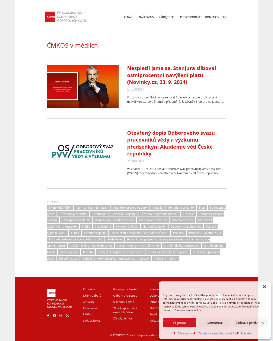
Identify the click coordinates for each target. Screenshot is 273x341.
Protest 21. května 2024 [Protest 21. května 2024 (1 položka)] (205, 233)
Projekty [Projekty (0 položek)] (178, 233)
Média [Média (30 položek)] (86, 227)
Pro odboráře (190, 17)
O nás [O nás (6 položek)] (75, 233)
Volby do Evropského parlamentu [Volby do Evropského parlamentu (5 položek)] (120, 252)
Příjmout (179, 323)
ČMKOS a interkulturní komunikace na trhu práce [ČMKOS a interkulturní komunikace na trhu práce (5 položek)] (116, 258)
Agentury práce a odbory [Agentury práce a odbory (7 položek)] (130, 207)
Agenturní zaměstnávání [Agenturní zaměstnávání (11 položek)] (92, 207)
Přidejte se (167, 17)
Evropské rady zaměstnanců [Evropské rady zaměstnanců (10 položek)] (160, 214)
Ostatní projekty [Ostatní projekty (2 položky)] (95, 233)
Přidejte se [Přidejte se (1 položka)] (114, 239)
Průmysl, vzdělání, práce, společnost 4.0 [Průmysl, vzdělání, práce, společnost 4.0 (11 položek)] (76, 239)
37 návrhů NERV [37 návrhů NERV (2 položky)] (60, 207)
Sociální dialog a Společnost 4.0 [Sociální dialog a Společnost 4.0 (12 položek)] (91, 246)
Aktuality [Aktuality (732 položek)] (157, 207)
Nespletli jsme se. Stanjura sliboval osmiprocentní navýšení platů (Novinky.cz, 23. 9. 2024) (171, 74)
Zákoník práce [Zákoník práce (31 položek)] (68, 258)
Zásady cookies (187, 333)
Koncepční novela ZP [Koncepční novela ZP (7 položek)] (76, 220)
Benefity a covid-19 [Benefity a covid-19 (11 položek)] (181, 207)
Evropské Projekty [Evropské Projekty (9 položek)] (123, 214)
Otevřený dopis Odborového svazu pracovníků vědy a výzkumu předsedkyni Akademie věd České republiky (171, 143)
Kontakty (246, 333)
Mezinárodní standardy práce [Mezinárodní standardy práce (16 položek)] (114, 220)
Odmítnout (215, 323)
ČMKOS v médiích (72, 45)
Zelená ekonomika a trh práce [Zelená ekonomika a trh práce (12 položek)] (168, 252)
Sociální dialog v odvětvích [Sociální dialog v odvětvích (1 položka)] (181, 246)
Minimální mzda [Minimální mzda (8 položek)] (182, 220)
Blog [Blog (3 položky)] (202, 207)
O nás (129, 17)
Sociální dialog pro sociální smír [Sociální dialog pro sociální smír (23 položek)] (138, 246)
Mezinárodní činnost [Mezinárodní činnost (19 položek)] (153, 220)
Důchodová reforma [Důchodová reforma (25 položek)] (73, 214)
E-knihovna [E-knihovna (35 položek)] (98, 214)
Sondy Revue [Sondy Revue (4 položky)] (69, 252)
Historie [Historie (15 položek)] (188, 214)
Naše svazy (146, 17)
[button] (264, 287)
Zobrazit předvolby (250, 323)
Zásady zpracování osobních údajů (218, 333)
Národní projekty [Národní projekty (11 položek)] (154, 227)
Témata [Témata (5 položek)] (88, 252)
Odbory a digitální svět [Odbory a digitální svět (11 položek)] (185, 227)
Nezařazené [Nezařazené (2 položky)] (103, 227)
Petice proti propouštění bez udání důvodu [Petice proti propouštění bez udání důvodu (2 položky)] (139, 233)
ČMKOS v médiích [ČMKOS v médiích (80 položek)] (165, 258)
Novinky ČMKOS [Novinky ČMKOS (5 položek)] (127, 227)
